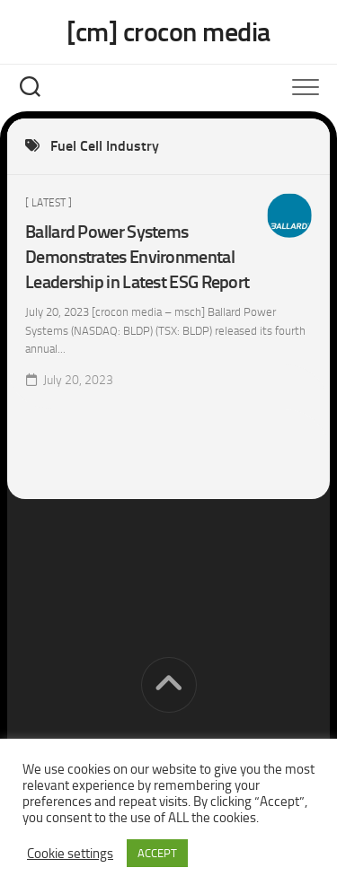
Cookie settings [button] (70, 854)
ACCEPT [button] (157, 853)
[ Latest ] (48, 203)
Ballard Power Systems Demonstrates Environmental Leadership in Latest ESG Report (137, 257)
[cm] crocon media (168, 32)
